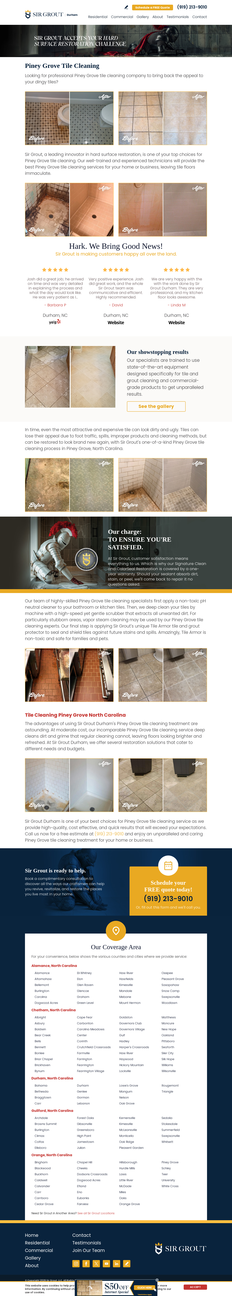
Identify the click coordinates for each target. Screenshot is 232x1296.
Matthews (169, 1017)
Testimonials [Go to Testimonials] (178, 16)
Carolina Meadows (90, 1029)
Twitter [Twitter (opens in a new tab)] (96, 1263)
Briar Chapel (44, 1059)
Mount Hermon (129, 1003)
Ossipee (167, 973)
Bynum (39, 1071)
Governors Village (132, 1029)
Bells (38, 1041)
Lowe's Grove (128, 1085)
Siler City (168, 1053)
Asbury (40, 1023)
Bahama (41, 1085)
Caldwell (41, 1180)
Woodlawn (169, 1003)
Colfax (39, 1142)
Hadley (124, 1041)
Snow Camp (170, 991)
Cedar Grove (44, 1204)
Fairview (82, 1204)
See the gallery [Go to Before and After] (156, 406)
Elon (80, 979)
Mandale (125, 991)
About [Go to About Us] (157, 16)
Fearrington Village (90, 1071)
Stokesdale (170, 1124)
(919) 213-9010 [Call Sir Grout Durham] (192, 7)
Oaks (122, 1198)
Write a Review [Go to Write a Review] (126, 7)
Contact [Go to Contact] (199, 16)
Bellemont (42, 985)
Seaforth (168, 1047)
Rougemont (170, 1085)
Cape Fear (84, 1017)
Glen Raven (85, 985)
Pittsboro (168, 1041)
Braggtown (43, 1097)
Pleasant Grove (173, 979)
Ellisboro (40, 1148)
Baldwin (40, 1029)
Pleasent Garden (131, 1148)
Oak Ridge (126, 1142)
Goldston (125, 1017)
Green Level (85, 1003)
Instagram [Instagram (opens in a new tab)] (76, 1263)
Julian (81, 1148)
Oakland (168, 1035)
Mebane (125, 997)
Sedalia (167, 1118)
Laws (122, 1174)
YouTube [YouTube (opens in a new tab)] (106, 1263)
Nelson (124, 1097)
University (168, 1180)
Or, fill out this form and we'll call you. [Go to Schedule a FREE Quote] (168, 907)
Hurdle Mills (127, 1168)
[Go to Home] (54, 14)
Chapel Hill (84, 1162)
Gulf (122, 1035)
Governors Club (130, 1023)
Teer (165, 1174)
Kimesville (126, 985)
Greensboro (85, 1130)
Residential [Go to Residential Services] (97, 16)
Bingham (41, 1162)
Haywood (126, 1059)
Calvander (42, 1186)
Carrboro (41, 1198)
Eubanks (83, 1198)
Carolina (41, 997)
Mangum (125, 1091)
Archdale (41, 1118)
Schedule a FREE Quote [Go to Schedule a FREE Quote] (152, 7)
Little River (126, 1180)
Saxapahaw (170, 985)
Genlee (82, 1091)
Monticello (126, 1136)
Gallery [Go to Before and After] (143, 16)
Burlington (42, 991)
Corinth (82, 1041)
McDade (125, 1186)
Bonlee (39, 1053)
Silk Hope (168, 1059)
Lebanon (83, 1103)
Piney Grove (170, 1162)
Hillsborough (128, 1162)
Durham (83, 1085)
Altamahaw (43, 979)
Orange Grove (129, 1204)
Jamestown (85, 1142)
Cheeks (82, 1168)
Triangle (167, 1091)
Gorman (83, 1097)
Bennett (40, 1047)
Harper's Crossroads (134, 1047)
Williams (167, 1065)
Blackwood (43, 1168)
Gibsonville (84, 1124)
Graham (83, 997)
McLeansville (128, 1130)
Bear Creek (43, 1035)
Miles (122, 1192)
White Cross (170, 1186)
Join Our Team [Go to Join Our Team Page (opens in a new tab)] (88, 1250)
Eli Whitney (84, 973)
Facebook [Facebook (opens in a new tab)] (86, 1263)
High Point (84, 1136)
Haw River (126, 973)
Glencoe (83, 991)
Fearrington (85, 1065)
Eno (79, 1192)
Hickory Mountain (131, 1065)
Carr (38, 1103)
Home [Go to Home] (31, 1235)
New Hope (169, 1029)
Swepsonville (171, 997)
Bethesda (41, 1091)
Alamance (42, 973)
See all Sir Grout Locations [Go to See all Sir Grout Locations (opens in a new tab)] (96, 1213)
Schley (166, 1168)
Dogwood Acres (46, 1003)
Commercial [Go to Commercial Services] (122, 16)
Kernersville (127, 1118)
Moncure (168, 1023)
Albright (40, 1017)
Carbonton (85, 1023)
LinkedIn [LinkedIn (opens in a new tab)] (116, 1263)
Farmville (83, 1053)
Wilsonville (169, 1071)
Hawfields (126, 979)
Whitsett (167, 1142)
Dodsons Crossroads (92, 1174)
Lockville (125, 1071)
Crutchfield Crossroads (94, 1047)
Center (82, 1035)
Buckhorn (41, 1174)
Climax (39, 1136)
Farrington (84, 1059)
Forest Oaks (85, 1118)
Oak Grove (127, 1103)
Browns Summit (46, 1124)
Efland (81, 1186)
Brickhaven (42, 1065)
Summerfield (171, 1130)
